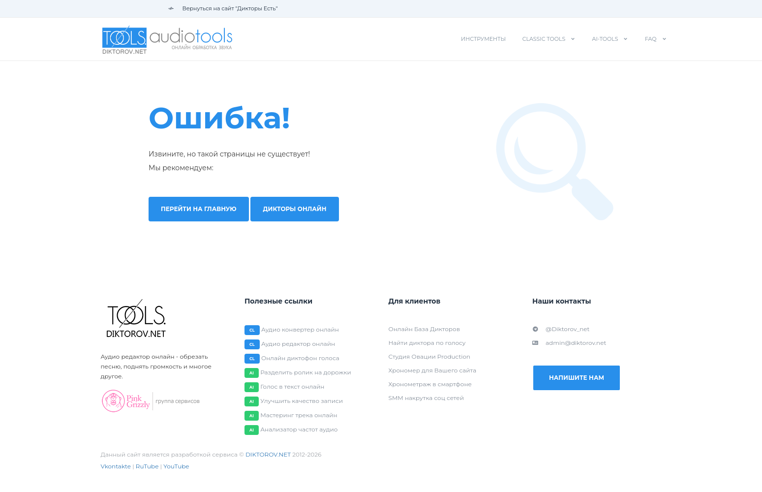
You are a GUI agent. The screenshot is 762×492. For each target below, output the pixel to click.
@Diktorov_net (560, 329)
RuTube (147, 466)
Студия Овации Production (430, 356)
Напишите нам (576, 377)
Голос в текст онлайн (292, 386)
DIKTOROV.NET (268, 454)
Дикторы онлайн (295, 209)
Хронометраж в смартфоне (430, 384)
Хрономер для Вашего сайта (433, 370)
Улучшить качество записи (301, 400)
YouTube (176, 466)
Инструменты (483, 38)
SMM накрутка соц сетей (426, 397)
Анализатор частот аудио (298, 429)
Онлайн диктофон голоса (300, 358)
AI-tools (605, 38)
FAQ (651, 38)
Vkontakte (116, 466)
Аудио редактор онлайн (298, 343)
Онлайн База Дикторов (424, 329)
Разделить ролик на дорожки (305, 372)
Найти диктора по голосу (427, 342)
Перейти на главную (199, 209)
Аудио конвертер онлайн (300, 329)
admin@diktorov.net (569, 342)
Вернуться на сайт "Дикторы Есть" (223, 8)
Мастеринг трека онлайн (298, 415)
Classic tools (544, 38)
